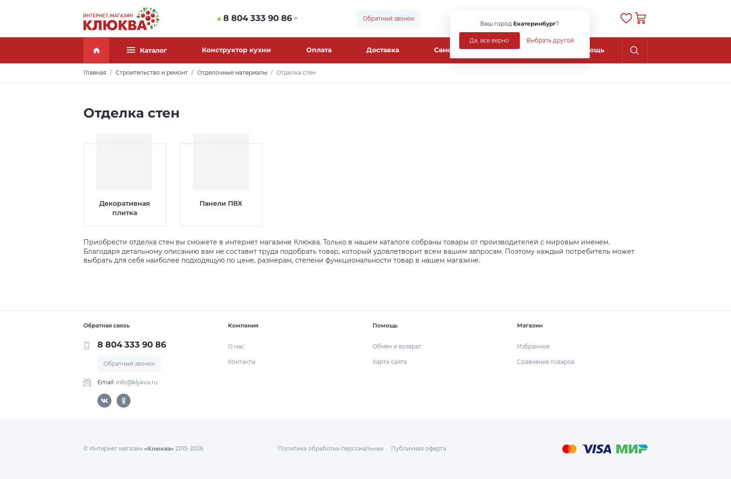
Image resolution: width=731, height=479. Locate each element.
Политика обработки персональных (331, 448)
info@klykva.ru (137, 382)
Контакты (241, 361)
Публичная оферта (418, 448)
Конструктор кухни (236, 50)
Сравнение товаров (545, 361)
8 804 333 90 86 (257, 18)
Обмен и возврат (396, 346)
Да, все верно (489, 40)
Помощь (589, 50)
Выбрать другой (550, 40)
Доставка (382, 50)
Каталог (147, 50)
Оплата (318, 50)
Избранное (533, 346)
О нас (236, 346)
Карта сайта (389, 361)
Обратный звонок (388, 18)
